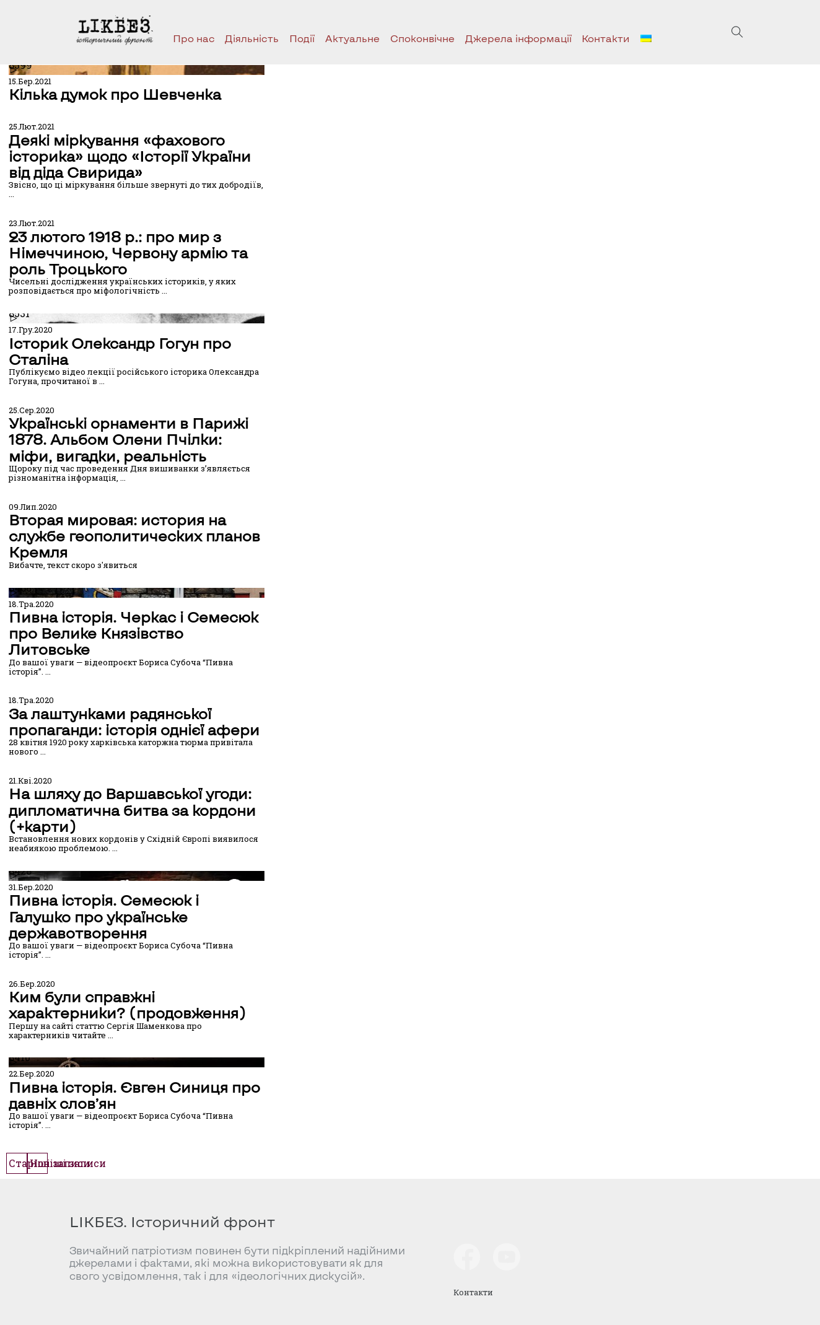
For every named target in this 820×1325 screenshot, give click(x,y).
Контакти (606, 38)
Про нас (194, 38)
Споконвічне (422, 38)
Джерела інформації (518, 38)
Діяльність (252, 38)
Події (302, 38)
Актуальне (352, 38)
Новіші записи (68, 1163)
